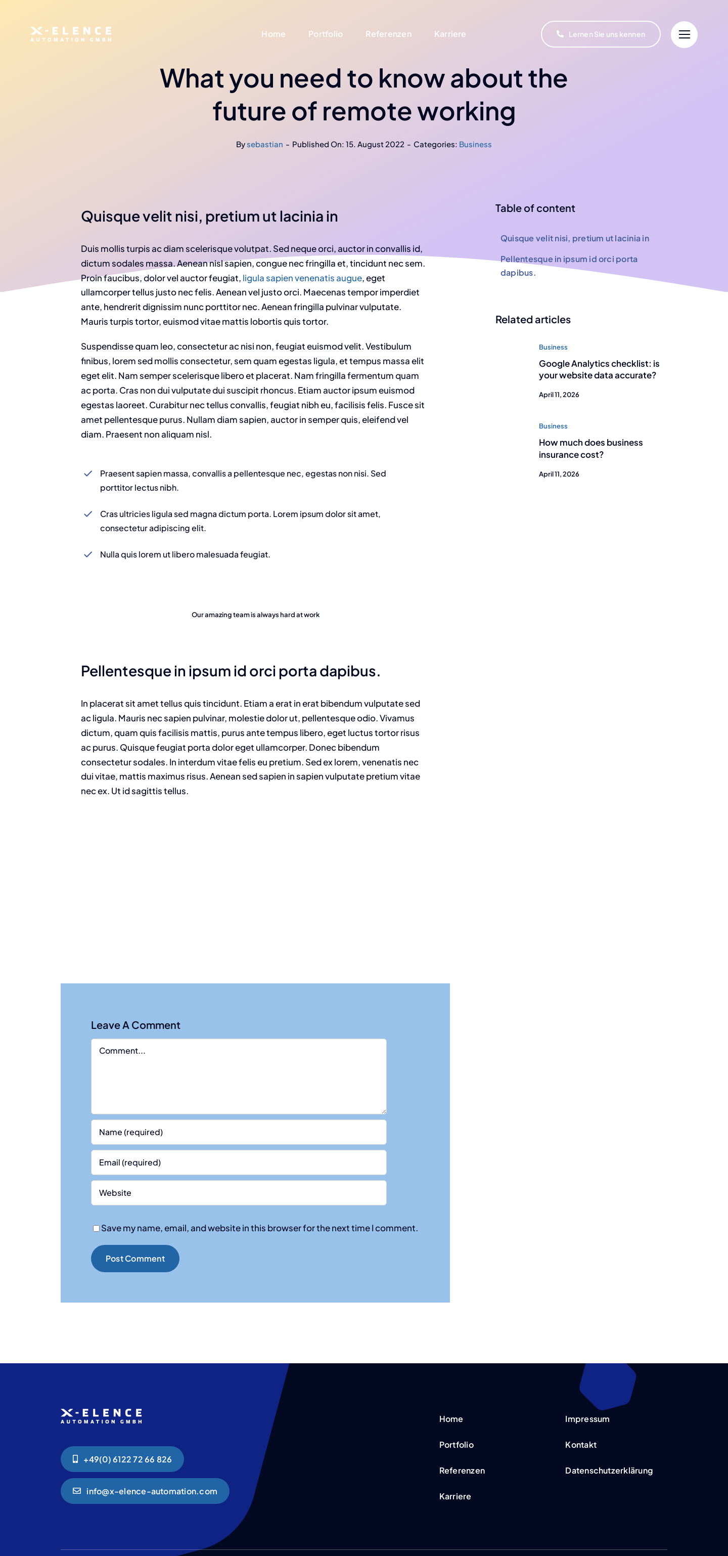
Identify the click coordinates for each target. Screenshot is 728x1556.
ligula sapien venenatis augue (301, 277)
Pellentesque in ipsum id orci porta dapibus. (569, 265)
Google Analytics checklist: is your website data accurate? (599, 369)
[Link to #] (684, 34)
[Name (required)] (239, 1132)
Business (475, 144)
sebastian (265, 144)
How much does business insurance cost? (591, 448)
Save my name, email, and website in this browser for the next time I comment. (259, 1227)
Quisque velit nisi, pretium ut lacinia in (574, 238)
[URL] (239, 1192)
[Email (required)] (239, 1162)
